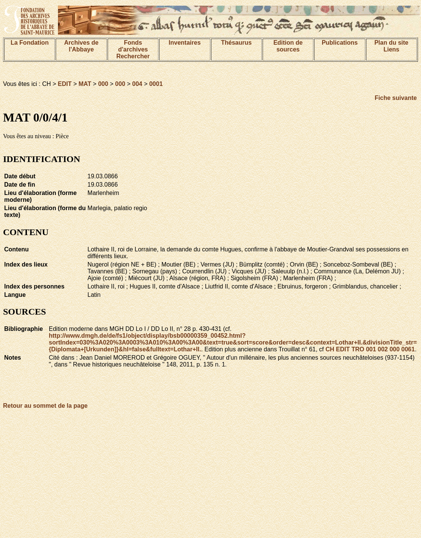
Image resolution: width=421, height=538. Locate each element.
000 (103, 84)
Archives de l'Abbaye (81, 46)
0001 (156, 84)
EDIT (65, 84)
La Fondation (30, 42)
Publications (340, 42)
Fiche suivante (396, 98)
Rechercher (133, 56)
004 (137, 84)
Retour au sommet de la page (45, 405)
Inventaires (184, 42)
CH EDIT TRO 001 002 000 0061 (370, 349)
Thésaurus (236, 42)
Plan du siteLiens (391, 46)
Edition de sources (287, 46)
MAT (84, 84)
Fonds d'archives (133, 46)
